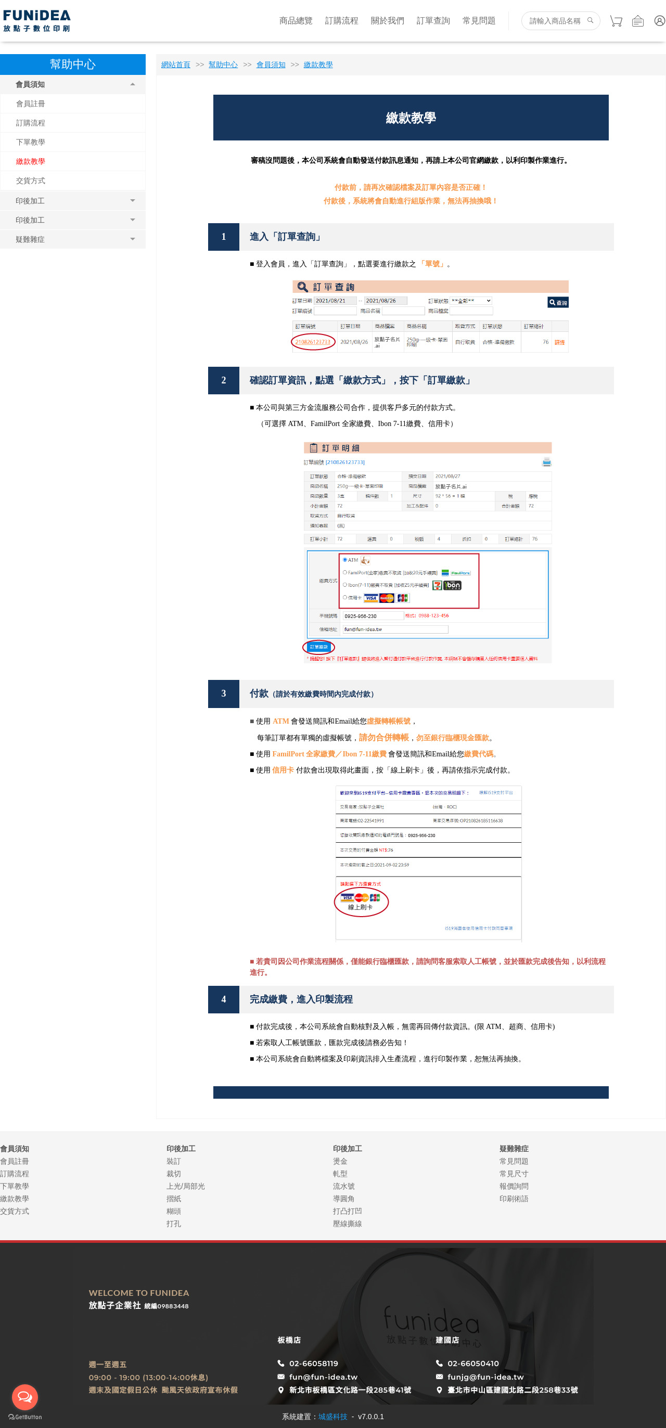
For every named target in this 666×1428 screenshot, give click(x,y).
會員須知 (271, 64)
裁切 (173, 1173)
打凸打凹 (347, 1211)
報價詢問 (514, 1186)
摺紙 (173, 1198)
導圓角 (344, 1198)
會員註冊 (30, 103)
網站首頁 (175, 64)
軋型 (340, 1173)
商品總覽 (296, 20)
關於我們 (387, 20)
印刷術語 (514, 1198)
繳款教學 (30, 161)
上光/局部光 (185, 1186)
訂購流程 (341, 20)
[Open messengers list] (25, 1397)
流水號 (344, 1186)
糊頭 (173, 1211)
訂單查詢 (433, 20)
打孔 (173, 1223)
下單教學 (30, 142)
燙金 (340, 1161)
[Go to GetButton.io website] (25, 1417)
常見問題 (479, 20)
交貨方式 (30, 180)
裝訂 (173, 1161)
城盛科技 (333, 1416)
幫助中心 (223, 64)
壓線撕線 (347, 1223)
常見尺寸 (514, 1173)
